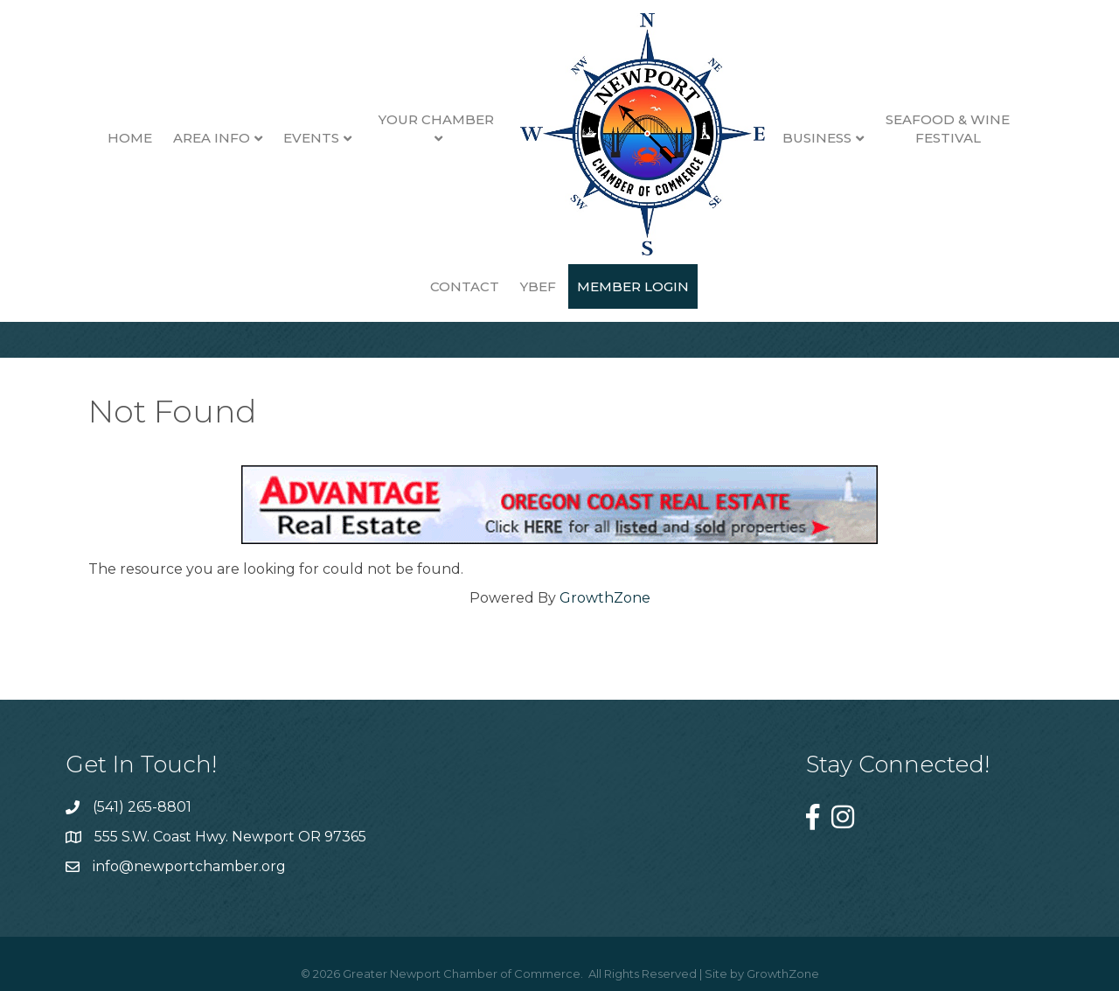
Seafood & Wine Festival (903, 128)
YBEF (493, 286)
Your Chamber (390, 119)
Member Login (588, 286)
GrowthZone (605, 598)
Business (771, 137)
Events (267, 137)
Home (85, 137)
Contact (1021, 137)
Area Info (167, 137)
